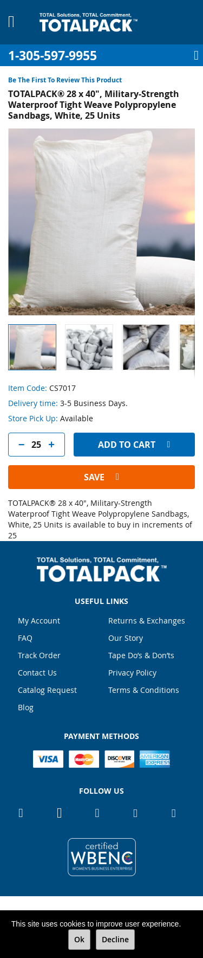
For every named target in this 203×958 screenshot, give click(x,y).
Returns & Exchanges (146, 620)
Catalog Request (47, 690)
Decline (115, 939)
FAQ (25, 638)
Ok (79, 939)
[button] (93, 347)
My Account (39, 620)
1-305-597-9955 (52, 55)
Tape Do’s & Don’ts (141, 655)
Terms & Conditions (143, 690)
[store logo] (88, 22)
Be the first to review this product (65, 80)
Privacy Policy (132, 672)
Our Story (125, 638)
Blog (26, 707)
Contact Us (37, 672)
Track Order (39, 655)
